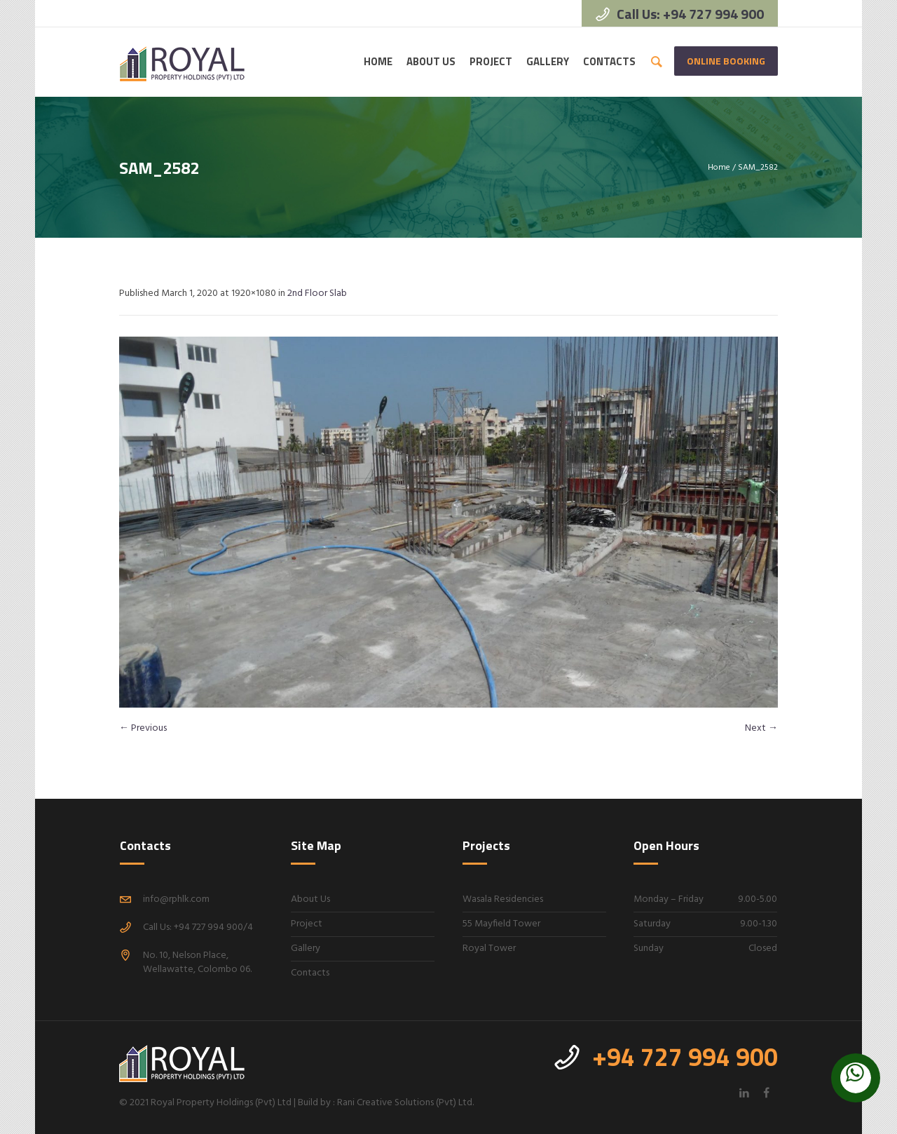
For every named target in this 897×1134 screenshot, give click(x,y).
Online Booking (726, 60)
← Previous (143, 728)
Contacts (310, 973)
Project (306, 924)
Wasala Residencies (503, 899)
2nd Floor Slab (317, 293)
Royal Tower (489, 948)
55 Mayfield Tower (501, 924)
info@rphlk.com (176, 899)
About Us (310, 899)
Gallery (305, 948)
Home (719, 168)
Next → (761, 728)
